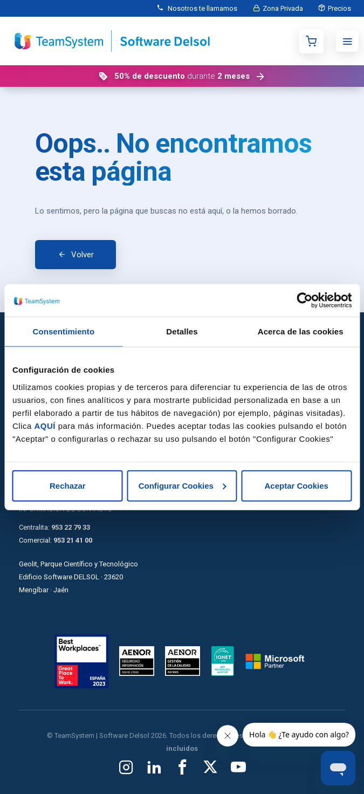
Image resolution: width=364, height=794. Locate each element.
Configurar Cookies (182, 485)
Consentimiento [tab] (63, 331)
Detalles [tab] (181, 331)
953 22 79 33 (70, 527)
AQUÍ (45, 425)
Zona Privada (281, 8)
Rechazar (68, 485)
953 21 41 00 (72, 540)
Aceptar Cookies (296, 485)
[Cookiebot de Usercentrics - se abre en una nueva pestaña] (304, 300)
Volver (82, 254)
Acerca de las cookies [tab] (301, 331)
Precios (339, 8)
